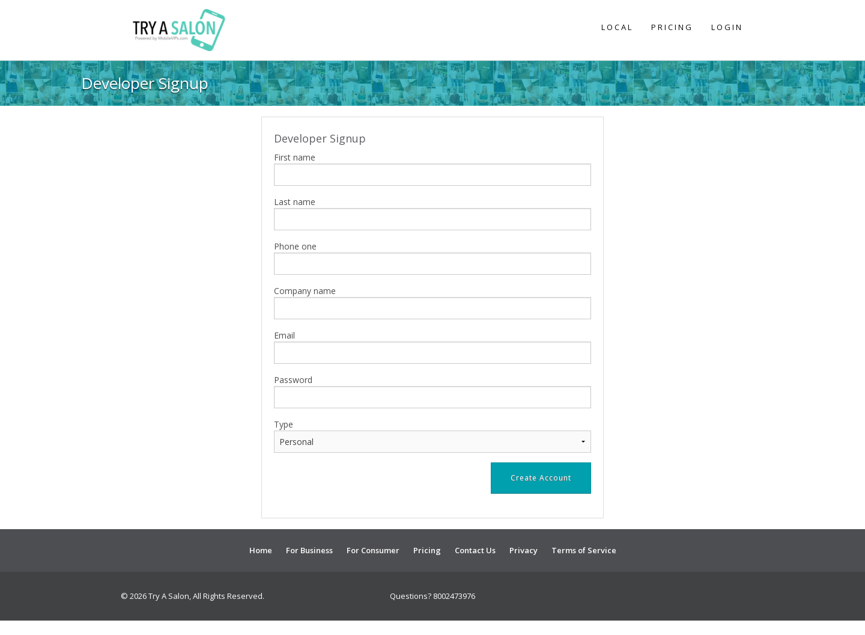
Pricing (672, 27)
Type (283, 424)
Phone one (295, 246)
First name (294, 157)
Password (293, 379)
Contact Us (475, 550)
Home (260, 550)
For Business (309, 550)
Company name (305, 290)
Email (284, 335)
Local (617, 27)
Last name (294, 201)
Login (727, 27)
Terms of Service (583, 550)
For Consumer (373, 550)
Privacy (523, 550)
